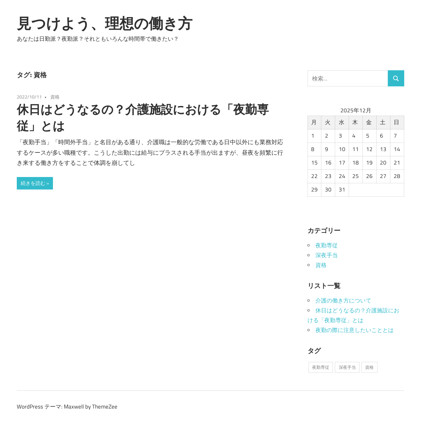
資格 (55, 96)
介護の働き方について (343, 300)
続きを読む (33, 183)
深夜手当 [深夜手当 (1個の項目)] (347, 367)
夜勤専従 (326, 245)
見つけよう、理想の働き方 (104, 23)
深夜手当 (326, 255)
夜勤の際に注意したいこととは (354, 330)
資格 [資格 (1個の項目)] (369, 367)
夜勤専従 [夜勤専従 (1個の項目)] (320, 367)
